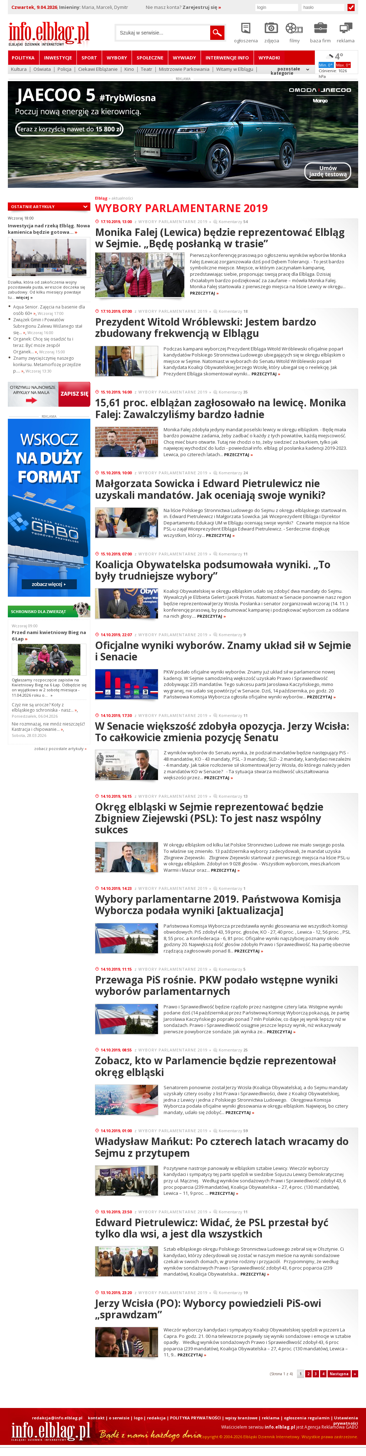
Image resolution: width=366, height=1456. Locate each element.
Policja (64, 69)
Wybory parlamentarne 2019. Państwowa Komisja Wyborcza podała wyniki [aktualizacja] (218, 904)
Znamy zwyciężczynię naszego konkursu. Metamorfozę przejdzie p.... (47, 364)
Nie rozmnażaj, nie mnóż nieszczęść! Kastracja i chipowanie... (48, 726)
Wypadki (269, 57)
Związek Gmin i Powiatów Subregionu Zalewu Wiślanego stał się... (47, 326)
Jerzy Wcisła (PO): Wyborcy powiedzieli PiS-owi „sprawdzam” (208, 1308)
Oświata (42, 69)
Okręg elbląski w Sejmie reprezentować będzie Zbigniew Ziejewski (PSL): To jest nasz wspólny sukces (209, 818)
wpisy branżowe (241, 1417)
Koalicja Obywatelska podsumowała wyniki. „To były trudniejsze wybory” (212, 570)
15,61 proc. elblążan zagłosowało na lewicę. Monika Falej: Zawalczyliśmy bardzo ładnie (220, 408)
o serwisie (119, 1417)
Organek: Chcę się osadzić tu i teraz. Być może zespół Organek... (43, 345)
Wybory (117, 57)
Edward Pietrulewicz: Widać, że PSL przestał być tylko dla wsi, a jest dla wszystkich (211, 1227)
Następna (339, 1373)
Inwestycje (58, 57)
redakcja (156, 1417)
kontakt (96, 1417)
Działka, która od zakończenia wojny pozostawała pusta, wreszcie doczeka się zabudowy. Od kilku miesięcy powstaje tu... (46, 289)
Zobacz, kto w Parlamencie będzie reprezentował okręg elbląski (215, 1066)
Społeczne (150, 57)
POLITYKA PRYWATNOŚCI (195, 1417)
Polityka (23, 57)
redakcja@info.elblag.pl (57, 1417)
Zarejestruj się (201, 7)
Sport (89, 57)
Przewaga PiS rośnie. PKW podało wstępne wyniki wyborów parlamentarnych (216, 985)
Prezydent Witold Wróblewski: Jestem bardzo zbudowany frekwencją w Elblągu (205, 327)
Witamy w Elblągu (234, 69)
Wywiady (184, 57)
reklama (271, 1417)
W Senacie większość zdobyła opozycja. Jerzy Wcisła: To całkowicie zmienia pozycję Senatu (222, 731)
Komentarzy (233, 221)
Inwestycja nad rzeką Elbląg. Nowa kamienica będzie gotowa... (49, 228)
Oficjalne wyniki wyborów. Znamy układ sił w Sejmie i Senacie (223, 650)
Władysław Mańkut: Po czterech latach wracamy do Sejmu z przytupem (222, 1146)
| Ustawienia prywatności (344, 1420)
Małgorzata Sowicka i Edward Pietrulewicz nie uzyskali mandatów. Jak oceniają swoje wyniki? (210, 488)
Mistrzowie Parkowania (184, 69)
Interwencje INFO (227, 57)
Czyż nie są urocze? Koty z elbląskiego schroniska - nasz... (44, 707)
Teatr (146, 69)
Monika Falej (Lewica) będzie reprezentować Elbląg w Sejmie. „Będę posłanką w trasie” (220, 237)
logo (138, 1417)
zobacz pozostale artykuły (59, 748)
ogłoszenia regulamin (307, 1417)
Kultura (19, 69)
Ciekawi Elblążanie (98, 69)
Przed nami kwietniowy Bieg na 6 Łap (49, 635)
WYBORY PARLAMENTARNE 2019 (173, 221)
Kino (129, 69)
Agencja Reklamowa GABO (331, 1427)
